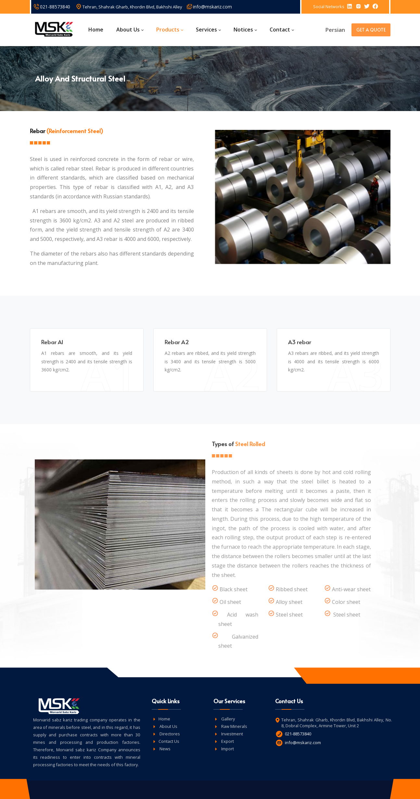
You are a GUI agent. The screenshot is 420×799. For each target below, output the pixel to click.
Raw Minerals (233, 726)
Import (227, 749)
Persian (335, 29)
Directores (169, 734)
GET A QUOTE (371, 30)
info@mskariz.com (212, 7)
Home (164, 719)
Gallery (227, 719)
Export (227, 741)
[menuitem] (97, 30)
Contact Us (169, 741)
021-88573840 (55, 7)
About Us (168, 726)
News (165, 749)
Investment (231, 734)
